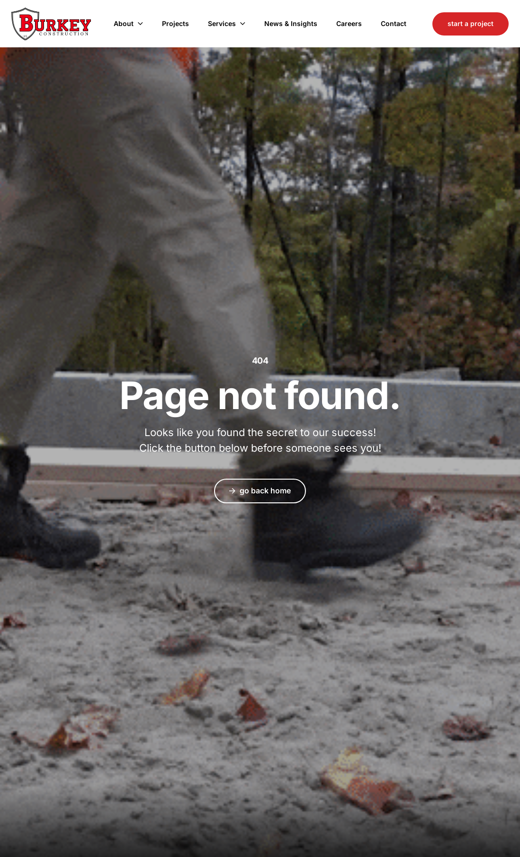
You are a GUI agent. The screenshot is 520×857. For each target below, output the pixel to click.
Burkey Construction (51, 24)
